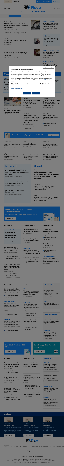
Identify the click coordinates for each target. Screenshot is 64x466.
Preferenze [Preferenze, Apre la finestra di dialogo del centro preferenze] (27, 93)
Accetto (36, 93)
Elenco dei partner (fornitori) (17, 88)
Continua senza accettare (48, 67)
